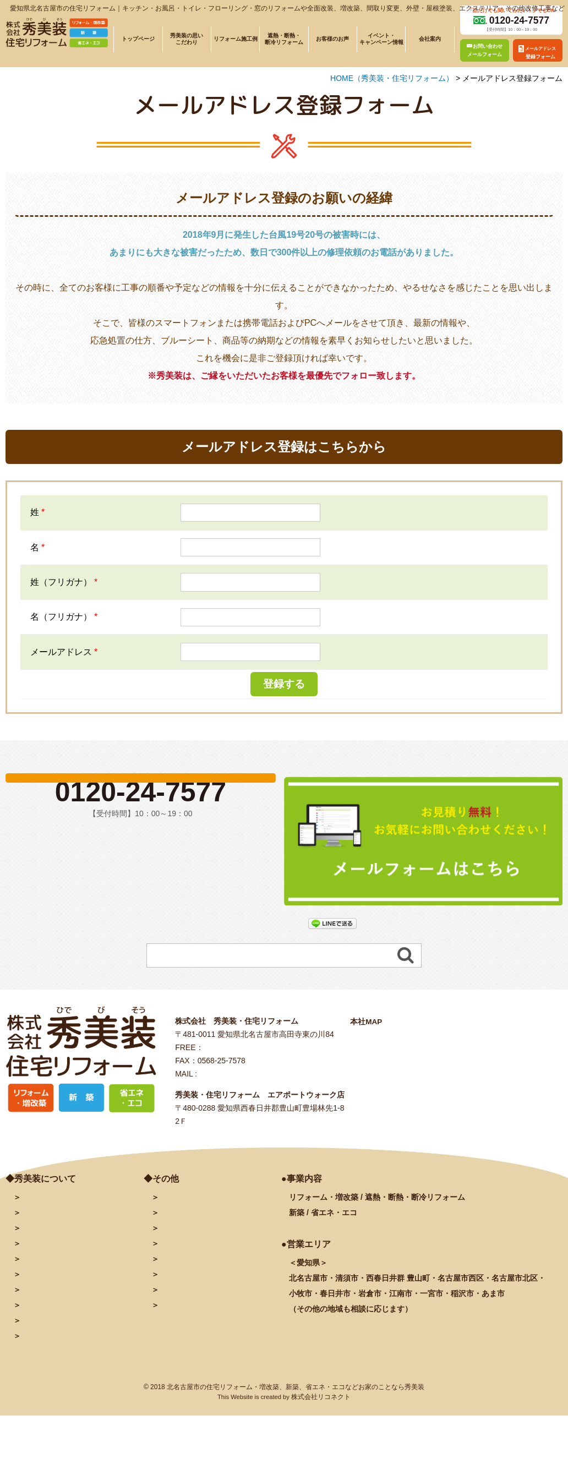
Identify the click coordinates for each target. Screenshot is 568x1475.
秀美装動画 (178, 1277)
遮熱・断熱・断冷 (71, 1262)
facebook (176, 1246)
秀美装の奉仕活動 (52, 1308)
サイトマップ (182, 1308)
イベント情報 (44, 1277)
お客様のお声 (332, 39)
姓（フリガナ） (64, 582)
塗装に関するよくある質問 (67, 1339)
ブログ (170, 1231)
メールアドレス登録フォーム (209, 1215)
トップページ (138, 39)
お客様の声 (40, 1292)
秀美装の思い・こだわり (63, 1231)
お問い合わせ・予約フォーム (209, 1200)
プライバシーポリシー (197, 1292)
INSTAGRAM (182, 1262)
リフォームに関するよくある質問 (78, 1323)
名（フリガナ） (64, 616)
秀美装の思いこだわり (186, 38)
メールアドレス (64, 652)
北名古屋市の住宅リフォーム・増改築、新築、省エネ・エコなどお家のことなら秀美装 (295, 1390)
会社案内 (430, 39)
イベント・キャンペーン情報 (381, 38)
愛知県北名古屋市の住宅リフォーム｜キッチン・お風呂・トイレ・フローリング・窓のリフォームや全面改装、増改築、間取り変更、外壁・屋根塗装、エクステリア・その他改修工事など (287, 8)
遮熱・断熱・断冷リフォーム (284, 38)
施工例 (52, 1246)
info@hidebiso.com (232, 1077)
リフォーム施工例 (236, 39)
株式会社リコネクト (321, 1400)
